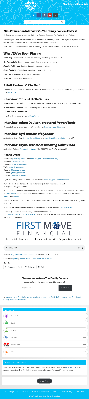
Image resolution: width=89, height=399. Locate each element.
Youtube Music (43, 259)
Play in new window (19, 255)
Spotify (16, 196)
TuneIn (6, 196)
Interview (64, 297)
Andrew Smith (29, 35)
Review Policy (67, 392)
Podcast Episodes (46, 35)
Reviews (25, 392)
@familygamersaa (19, 159)
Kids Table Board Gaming (54, 127)
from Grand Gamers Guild (55, 138)
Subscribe (65, 288)
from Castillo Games (28, 149)
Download (32, 255)
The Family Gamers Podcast (64, 35)
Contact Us (80, 392)
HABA (58, 297)
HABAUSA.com (33, 116)
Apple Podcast (11, 194)
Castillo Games (23, 297)
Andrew (9, 297)
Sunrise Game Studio (31, 138)
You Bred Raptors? (67, 207)
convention (34, 297)
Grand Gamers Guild (47, 297)
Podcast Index (24, 259)
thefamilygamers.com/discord (56, 180)
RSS (52, 259)
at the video (12, 92)
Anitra (15, 297)
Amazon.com (70, 367)
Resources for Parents (40, 392)
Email (34, 259)
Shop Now (44, 381)
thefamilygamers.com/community (44, 159)
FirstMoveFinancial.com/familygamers (21, 214)
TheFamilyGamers (18, 176)
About (55, 392)
